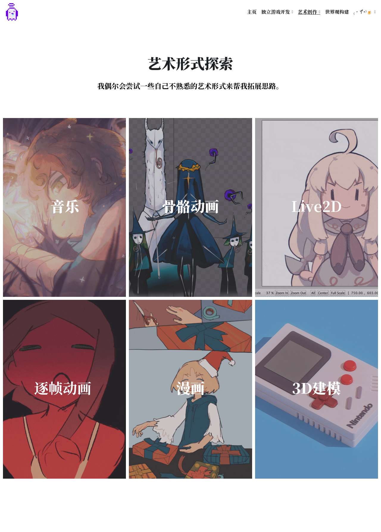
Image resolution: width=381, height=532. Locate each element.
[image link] (12, 11)
